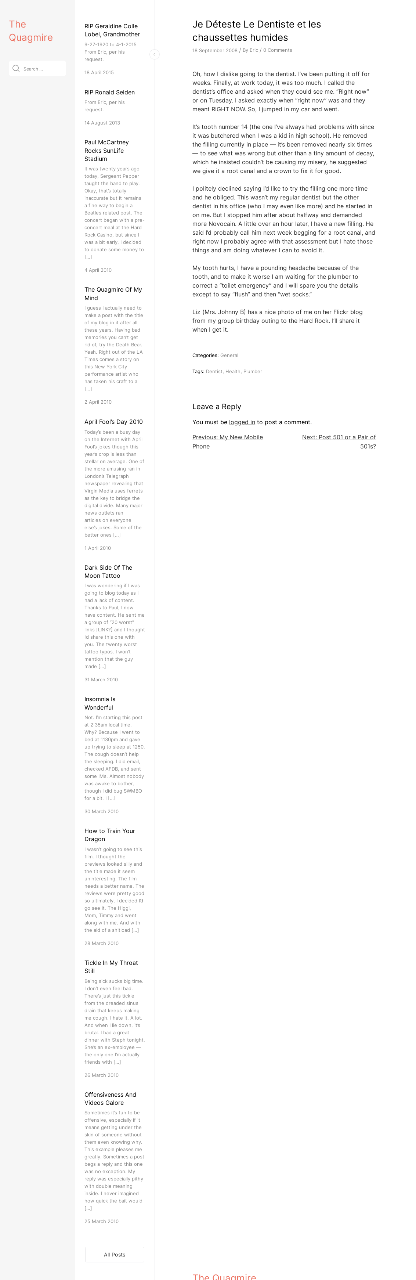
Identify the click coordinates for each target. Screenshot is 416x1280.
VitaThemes (246, 1258)
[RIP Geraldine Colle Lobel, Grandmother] (114, 49)
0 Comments (277, 50)
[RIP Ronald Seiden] (114, 107)
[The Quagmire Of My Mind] (114, 345)
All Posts (114, 1254)
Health (232, 371)
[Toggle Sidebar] (154, 54)
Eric (254, 50)
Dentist (214, 371)
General (229, 355)
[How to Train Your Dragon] (114, 886)
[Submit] (16, 68)
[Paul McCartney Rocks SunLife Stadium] (114, 206)
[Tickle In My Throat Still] (114, 1018)
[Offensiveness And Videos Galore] (114, 1158)
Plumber (252, 371)
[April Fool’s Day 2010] (114, 484)
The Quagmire (224, 1242)
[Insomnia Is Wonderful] (114, 755)
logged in (242, 422)
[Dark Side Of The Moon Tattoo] (114, 623)
